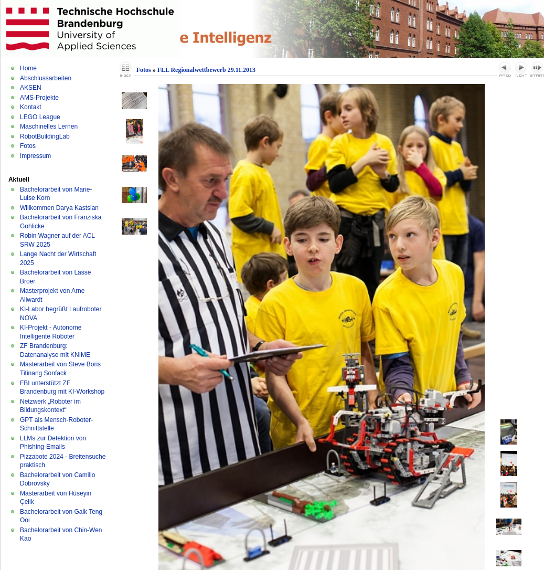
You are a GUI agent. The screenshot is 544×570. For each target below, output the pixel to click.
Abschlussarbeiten (45, 78)
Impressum (35, 156)
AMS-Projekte (39, 97)
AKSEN (30, 87)
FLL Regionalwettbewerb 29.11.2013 (206, 69)
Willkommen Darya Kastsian (59, 208)
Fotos (28, 146)
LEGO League (40, 117)
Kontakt (30, 107)
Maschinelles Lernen (49, 126)
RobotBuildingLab (45, 136)
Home (28, 68)
